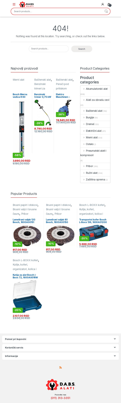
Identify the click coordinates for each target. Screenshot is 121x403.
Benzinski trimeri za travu (40, 88)
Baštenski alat (42, 79)
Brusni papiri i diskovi (25, 204)
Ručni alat (88, 172)
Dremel (87, 124)
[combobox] (56, 11)
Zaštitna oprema (92, 179)
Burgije (87, 117)
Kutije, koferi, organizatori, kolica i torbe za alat (91, 214)
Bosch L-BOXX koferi (92, 204)
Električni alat (90, 130)
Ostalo (87, 144)
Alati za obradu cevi (94, 99)
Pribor (86, 166)
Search (106, 11)
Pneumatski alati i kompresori (93, 153)
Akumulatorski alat (94, 88)
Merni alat (18, 79)
